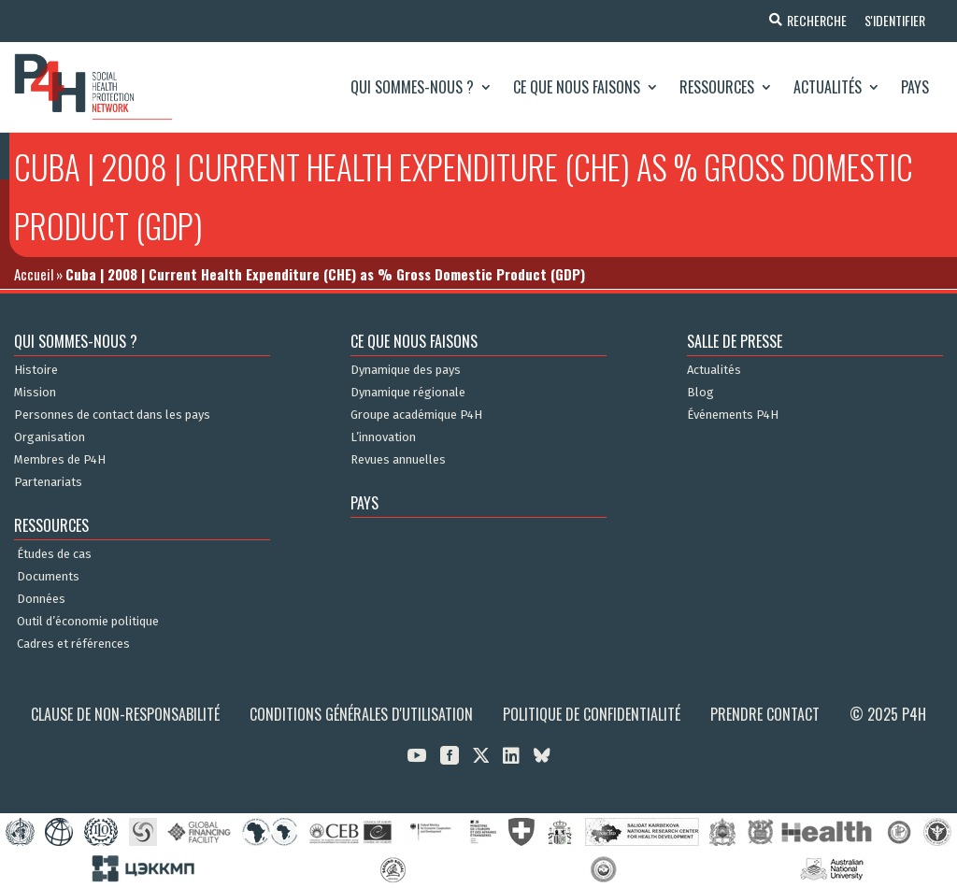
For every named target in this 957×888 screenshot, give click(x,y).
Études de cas (54, 554)
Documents (48, 576)
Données (41, 599)
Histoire (36, 370)
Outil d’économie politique (88, 621)
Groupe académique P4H (416, 415)
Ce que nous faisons (576, 87)
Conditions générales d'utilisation (361, 714)
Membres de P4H (60, 459)
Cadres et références (73, 644)
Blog (700, 392)
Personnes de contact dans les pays (112, 415)
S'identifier (894, 20)
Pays (915, 87)
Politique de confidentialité (591, 714)
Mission (35, 392)
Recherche (815, 20)
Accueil (33, 274)
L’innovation (383, 437)
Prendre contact (765, 714)
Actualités (827, 87)
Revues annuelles (398, 459)
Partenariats (48, 482)
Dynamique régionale (407, 392)
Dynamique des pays (405, 370)
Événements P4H (732, 415)
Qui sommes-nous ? (412, 87)
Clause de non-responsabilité (125, 714)
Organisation (49, 437)
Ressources (716, 87)
